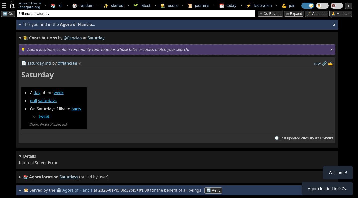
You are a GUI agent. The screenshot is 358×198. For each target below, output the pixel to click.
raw (317, 63)
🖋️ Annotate (317, 14)
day (37, 92)
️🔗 (324, 63)
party (76, 109)
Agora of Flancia (78, 190)
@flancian (72, 38)
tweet (44, 116)
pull (33, 100)
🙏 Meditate (340, 14)
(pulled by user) (65, 177)
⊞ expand (294, 14)
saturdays (47, 100)
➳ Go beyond (270, 14)
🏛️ (58, 190)
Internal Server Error (38, 162)
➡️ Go (8, 14)
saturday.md (39, 63)
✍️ (330, 63)
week (58, 92)
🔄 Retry (213, 190)
